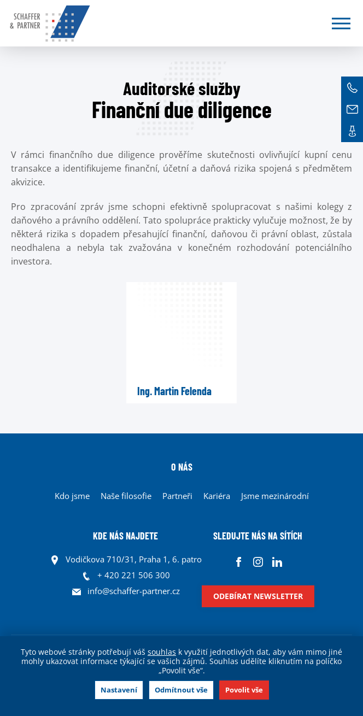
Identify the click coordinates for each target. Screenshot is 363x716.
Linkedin (276, 562)
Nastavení (119, 690)
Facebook (238, 562)
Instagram (257, 562)
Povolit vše (244, 690)
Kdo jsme (72, 495)
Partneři (177, 495)
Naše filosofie (126, 495)
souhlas (162, 652)
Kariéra (216, 495)
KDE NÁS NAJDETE (125, 536)
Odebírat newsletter (258, 596)
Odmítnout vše (181, 690)
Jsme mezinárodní (275, 495)
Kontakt (352, 131)
